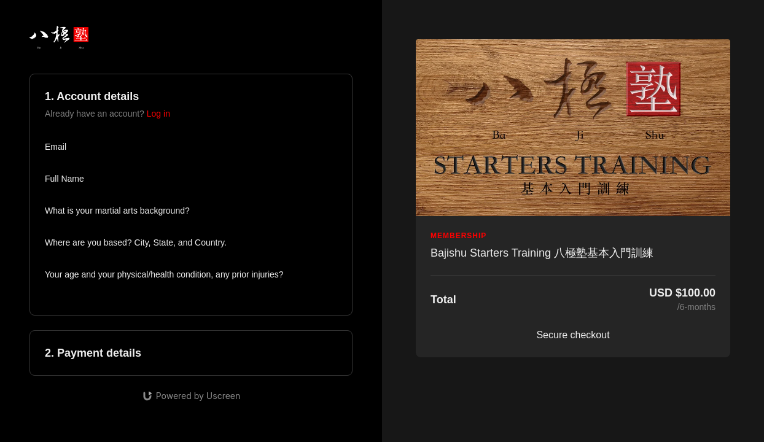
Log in (158, 113)
